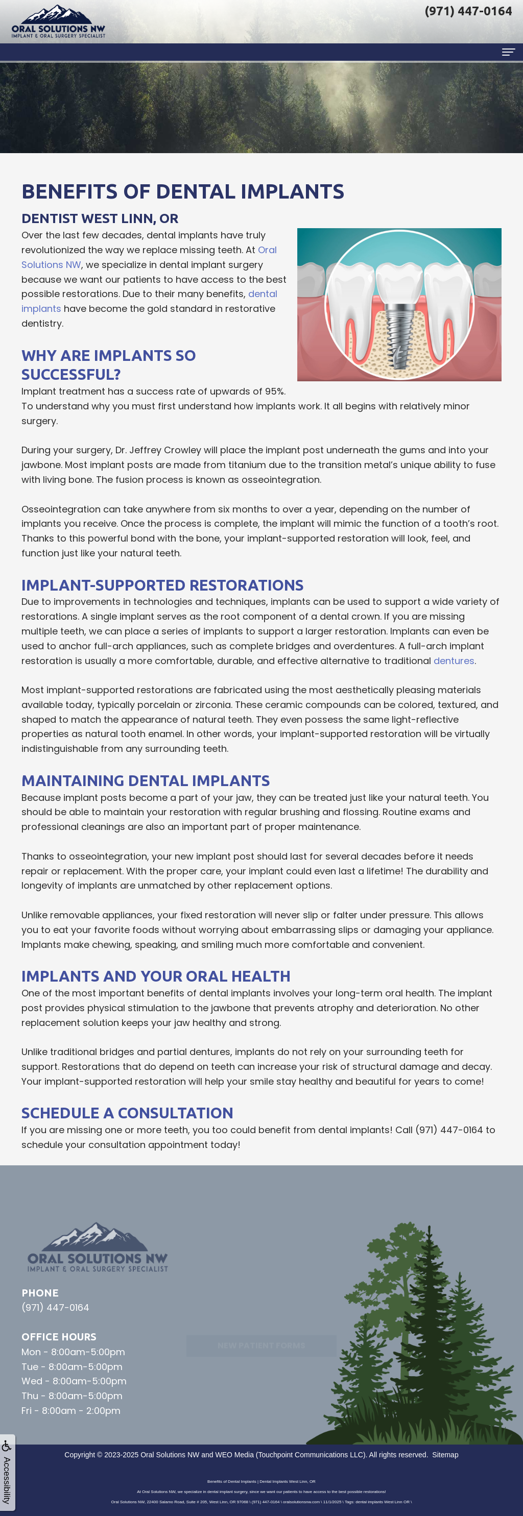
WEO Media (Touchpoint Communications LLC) (290, 1455)
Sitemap (445, 1455)
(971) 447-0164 (449, 1129)
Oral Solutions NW (169, 1455)
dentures (454, 660)
